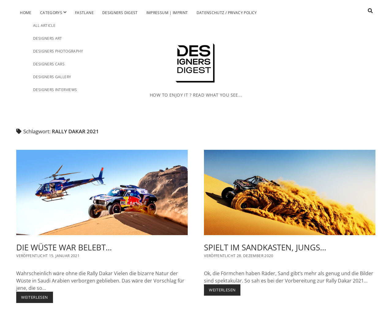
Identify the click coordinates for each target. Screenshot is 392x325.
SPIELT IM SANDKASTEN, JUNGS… (289, 192)
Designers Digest (120, 12)
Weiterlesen (37, 298)
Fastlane (84, 12)
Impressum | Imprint (167, 12)
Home (25, 12)
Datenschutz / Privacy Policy (227, 12)
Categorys (51, 12)
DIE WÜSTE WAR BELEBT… (102, 192)
